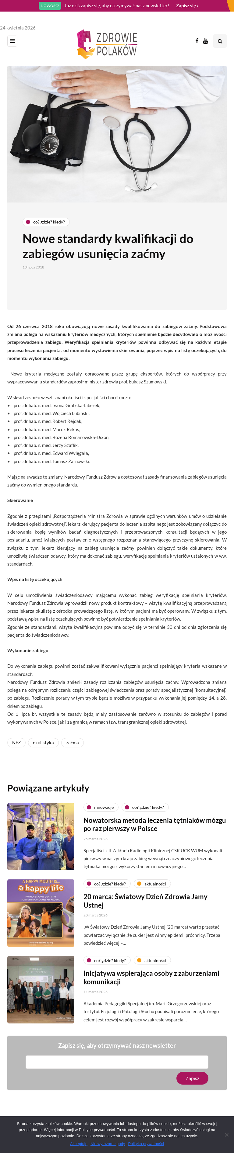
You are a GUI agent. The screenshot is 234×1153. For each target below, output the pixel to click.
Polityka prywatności (146, 1143)
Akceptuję (78, 1143)
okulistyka (43, 742)
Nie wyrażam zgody (107, 1143)
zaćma (72, 742)
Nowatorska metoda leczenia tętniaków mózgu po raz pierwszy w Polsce (154, 828)
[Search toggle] (220, 41)
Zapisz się (187, 5)
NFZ (16, 742)
